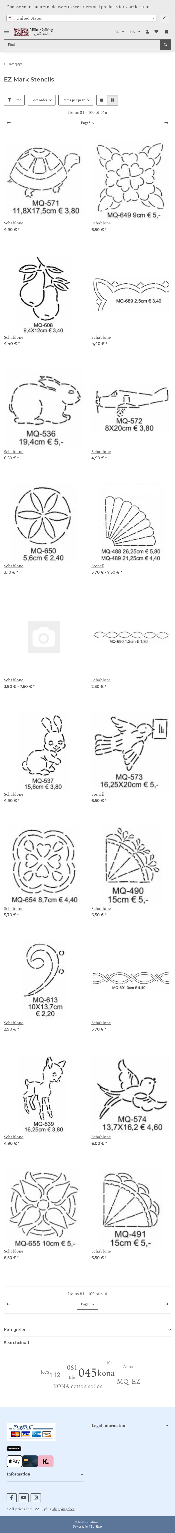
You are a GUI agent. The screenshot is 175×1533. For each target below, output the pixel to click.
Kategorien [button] (15, 1329)
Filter (14, 100)
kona (106, 1373)
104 (109, 1362)
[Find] (165, 44)
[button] (147, 32)
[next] (166, 123)
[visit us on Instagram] (36, 1497)
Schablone (13, 223)
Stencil (97, 566)
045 (87, 1373)
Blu (72, 1377)
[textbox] (81, 18)
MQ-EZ (128, 1381)
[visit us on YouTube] (24, 1497)
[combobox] (81, 18)
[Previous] (8, 123)
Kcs (44, 1372)
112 (55, 1375)
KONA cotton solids (77, 1386)
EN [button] (117, 32)
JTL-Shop (95, 1526)
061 (72, 1367)
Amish (129, 1366)
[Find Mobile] (82, 44)
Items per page (73, 100)
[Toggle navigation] (6, 29)
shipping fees (63, 1509)
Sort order (39, 100)
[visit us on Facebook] (12, 1497)
